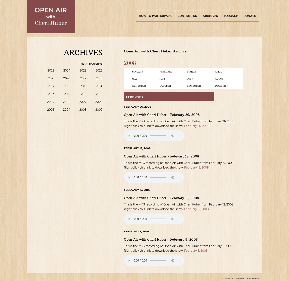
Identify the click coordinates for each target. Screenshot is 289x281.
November (194, 85)
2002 (99, 109)
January (137, 71)
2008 (66, 102)
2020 (66, 78)
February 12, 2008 (196, 209)
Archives (210, 16)
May (134, 78)
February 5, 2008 (196, 250)
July (190, 78)
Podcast (230, 16)
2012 (67, 94)
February (166, 71)
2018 (99, 78)
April (218, 71)
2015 (83, 86)
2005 (50, 109)
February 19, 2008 (196, 167)
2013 (51, 94)
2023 (83, 70)
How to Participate (155, 16)
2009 (50, 102)
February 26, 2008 (196, 126)
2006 (98, 102)
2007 (82, 102)
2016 (67, 86)
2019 (83, 78)
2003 (82, 109)
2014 (99, 86)
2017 (51, 86)
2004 (66, 109)
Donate (249, 16)
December (221, 85)
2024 (66, 70)
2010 (99, 94)
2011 (83, 94)
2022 (99, 70)
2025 (51, 70)
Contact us (187, 16)
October (165, 85)
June (162, 78)
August (220, 78)
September (139, 85)
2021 (51, 78)
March (191, 71)
